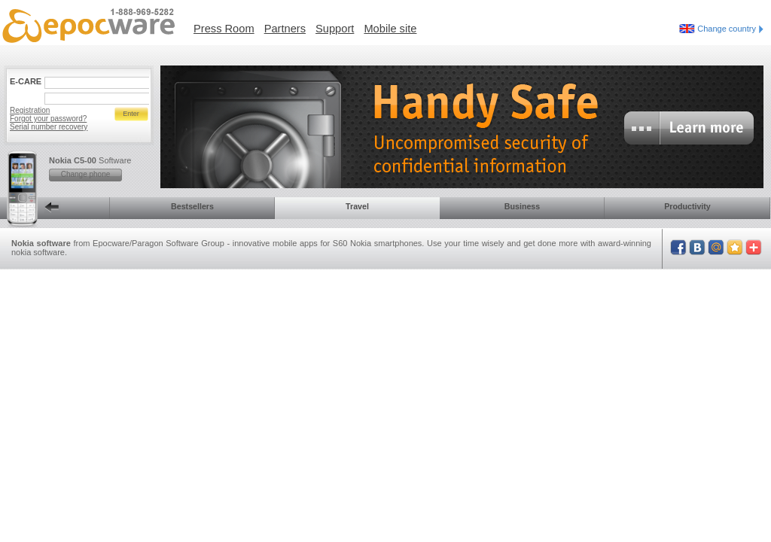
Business (522, 206)
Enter (131, 113)
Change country (730, 28)
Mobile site (390, 29)
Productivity (687, 206)
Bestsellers (192, 206)
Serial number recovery (48, 127)
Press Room (224, 29)
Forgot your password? (48, 118)
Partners (285, 29)
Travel (357, 206)
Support (334, 29)
